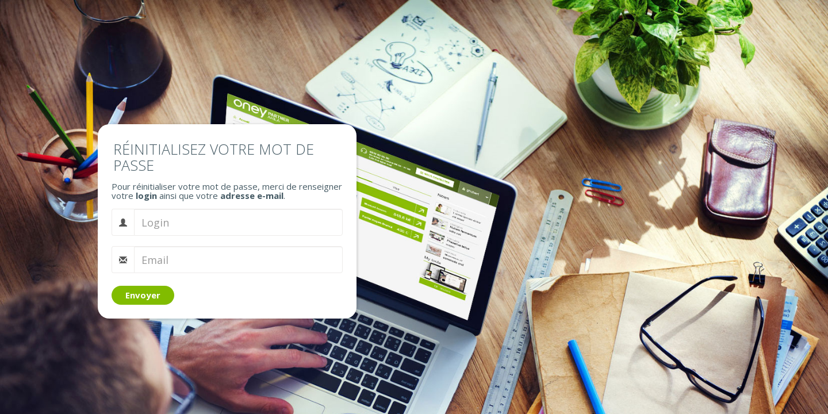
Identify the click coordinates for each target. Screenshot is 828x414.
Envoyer (142, 295)
